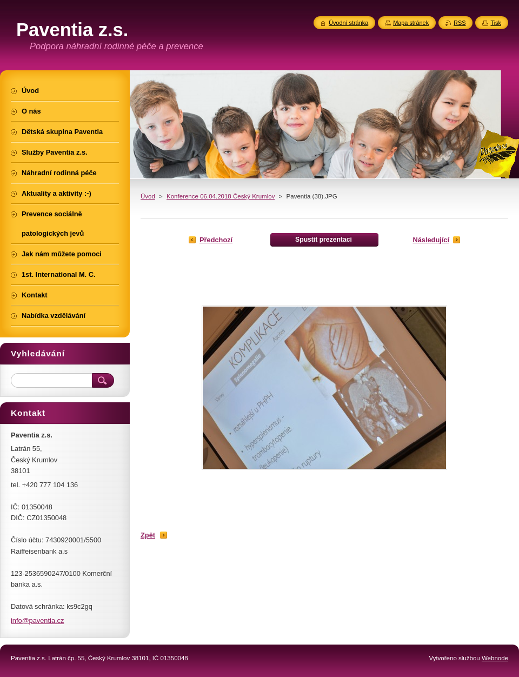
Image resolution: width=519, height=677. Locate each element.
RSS (459, 22)
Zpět (148, 535)
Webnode (495, 658)
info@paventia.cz (37, 620)
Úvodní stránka (348, 22)
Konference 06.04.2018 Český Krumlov (221, 196)
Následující (430, 240)
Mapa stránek (411, 22)
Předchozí (215, 240)
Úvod (148, 196)
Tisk (495, 22)
